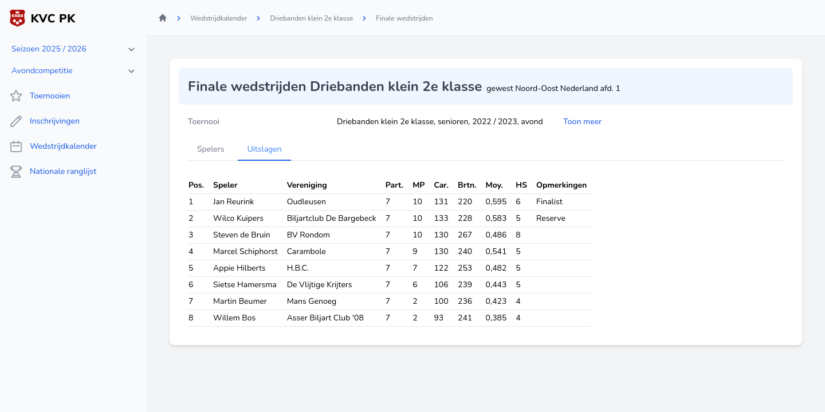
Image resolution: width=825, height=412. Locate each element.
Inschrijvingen (44, 121)
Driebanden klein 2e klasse (311, 18)
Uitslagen (264, 149)
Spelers (210, 149)
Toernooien (39, 96)
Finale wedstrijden (404, 18)
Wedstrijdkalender (53, 146)
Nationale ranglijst (52, 172)
